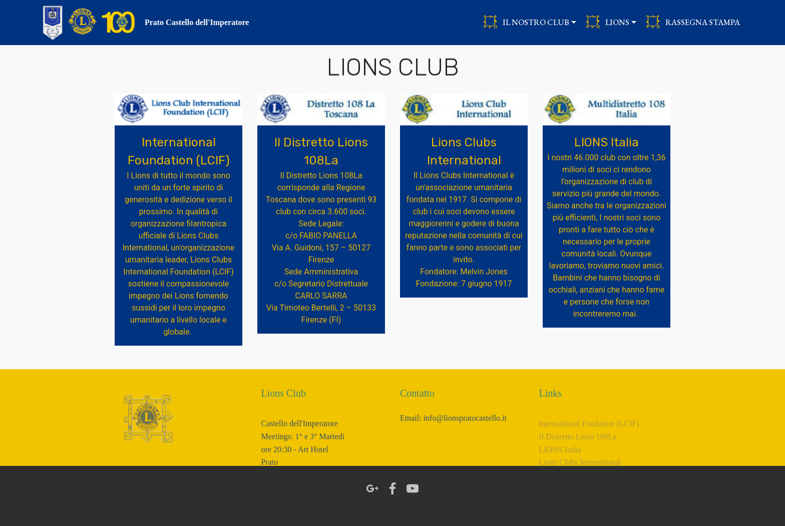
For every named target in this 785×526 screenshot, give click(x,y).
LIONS (607, 22)
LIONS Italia (560, 460)
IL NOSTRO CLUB (526, 22)
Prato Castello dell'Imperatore (197, 22)
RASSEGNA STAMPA (692, 22)
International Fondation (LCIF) (589, 434)
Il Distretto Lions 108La (578, 447)
